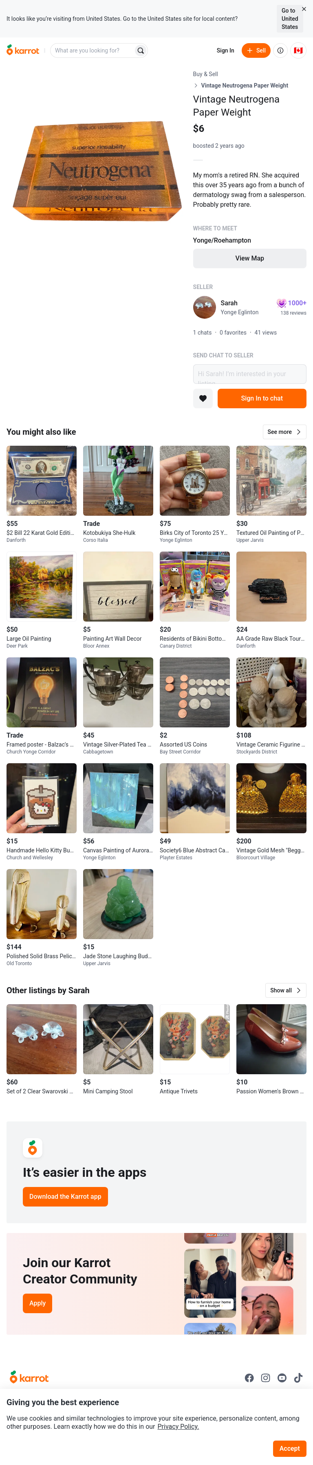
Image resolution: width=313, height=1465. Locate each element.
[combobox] (92, 50)
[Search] (140, 50)
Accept (290, 1448)
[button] (284, 432)
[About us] (280, 50)
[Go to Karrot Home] (29, 1378)
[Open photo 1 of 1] (97, 160)
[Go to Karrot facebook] (249, 1378)
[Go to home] (23, 50)
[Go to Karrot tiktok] (298, 1378)
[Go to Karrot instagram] (266, 1378)
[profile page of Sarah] (204, 307)
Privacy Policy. (178, 1426)
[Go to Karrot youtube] (282, 1378)
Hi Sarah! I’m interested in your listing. (249, 374)
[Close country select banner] (304, 9)
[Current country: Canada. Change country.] (298, 50)
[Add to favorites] (203, 398)
